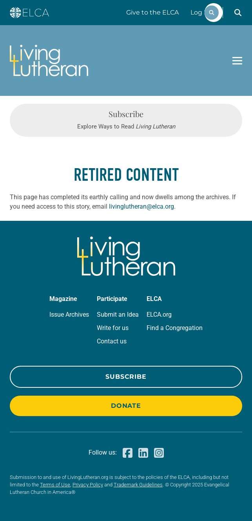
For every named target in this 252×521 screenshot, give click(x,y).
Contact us (112, 341)
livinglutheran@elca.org (141, 206)
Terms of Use (55, 485)
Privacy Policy (88, 485)
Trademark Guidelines (138, 485)
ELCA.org (159, 314)
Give (152, 12)
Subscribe (125, 376)
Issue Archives (69, 314)
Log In (200, 12)
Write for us (113, 328)
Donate (126, 405)
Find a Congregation (175, 328)
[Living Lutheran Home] (49, 60)
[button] (238, 13)
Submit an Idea (118, 314)
